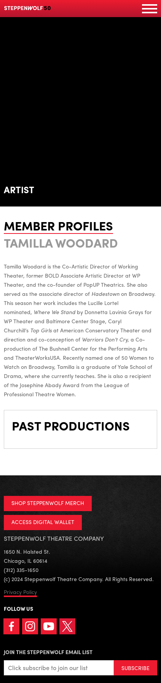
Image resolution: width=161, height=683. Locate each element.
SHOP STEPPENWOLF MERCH (47, 503)
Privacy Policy (20, 592)
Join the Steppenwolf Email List (48, 652)
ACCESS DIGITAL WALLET (42, 522)
